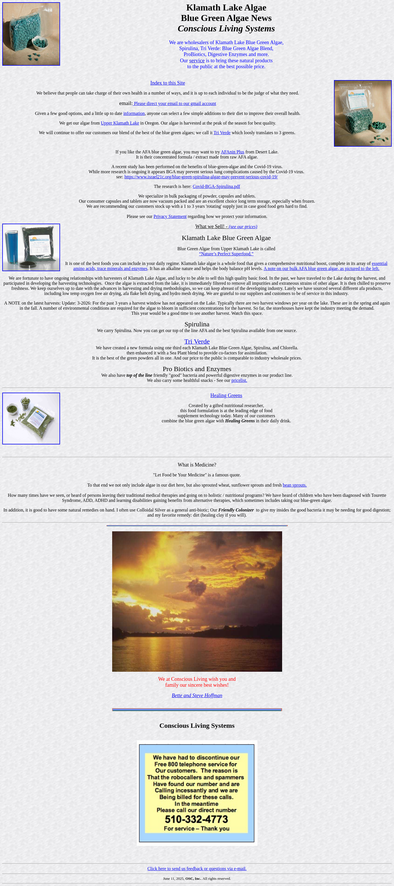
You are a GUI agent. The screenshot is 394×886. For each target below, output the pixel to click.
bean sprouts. (294, 485)
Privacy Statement (170, 216)
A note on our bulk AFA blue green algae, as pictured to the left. (322, 268)
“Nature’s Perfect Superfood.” (226, 253)
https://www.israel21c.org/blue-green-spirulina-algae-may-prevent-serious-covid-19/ (201, 176)
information (134, 113)
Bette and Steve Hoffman (197, 695)
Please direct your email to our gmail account (174, 103)
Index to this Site (167, 83)
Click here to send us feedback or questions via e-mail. (196, 868)
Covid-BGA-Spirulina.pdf (216, 186)
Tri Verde (222, 132)
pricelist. (239, 380)
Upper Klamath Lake (120, 123)
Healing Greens (226, 395)
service (197, 60)
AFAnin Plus (232, 151)
